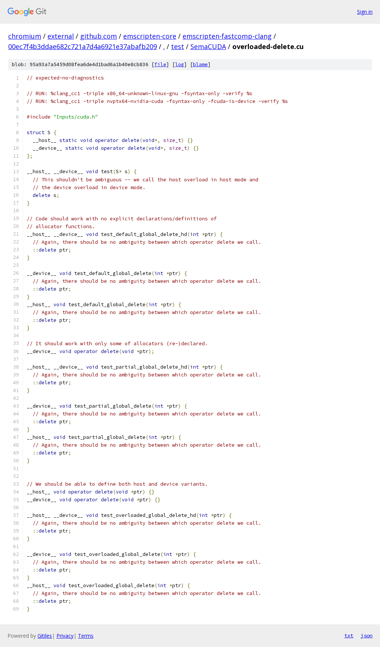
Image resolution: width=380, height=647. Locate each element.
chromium (24, 36)
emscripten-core (149, 36)
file (160, 64)
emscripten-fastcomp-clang (227, 36)
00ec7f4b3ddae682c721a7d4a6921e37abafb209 (82, 46)
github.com (98, 36)
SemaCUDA (208, 46)
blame (200, 64)
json (367, 635)
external (61, 36)
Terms (86, 635)
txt (348, 635)
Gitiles (44, 635)
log (179, 64)
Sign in (365, 11)
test (177, 46)
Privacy (64, 635)
